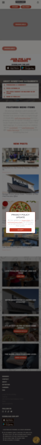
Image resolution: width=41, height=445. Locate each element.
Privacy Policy (26, 220)
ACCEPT (20, 230)
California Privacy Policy (15, 222)
